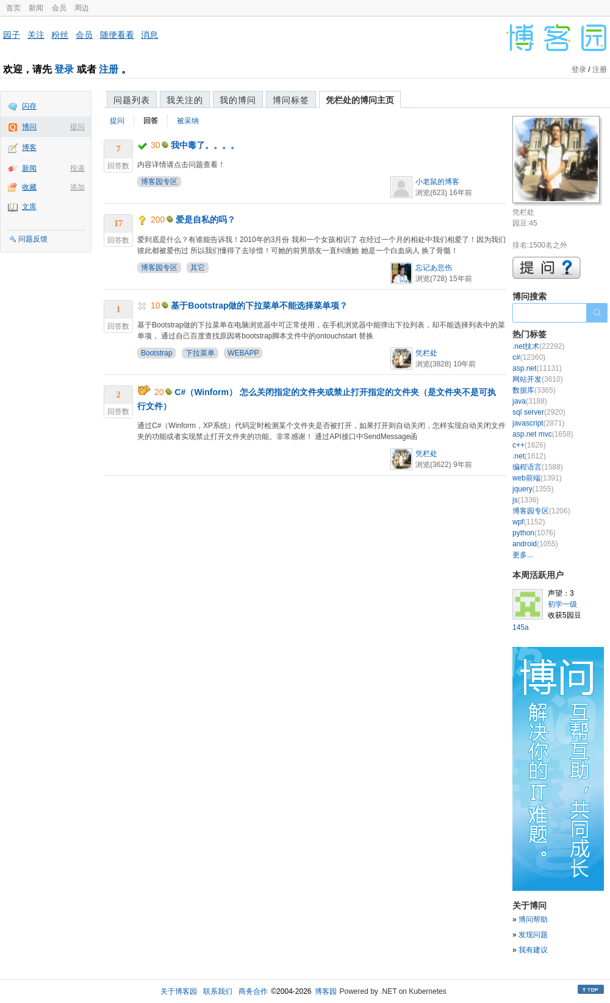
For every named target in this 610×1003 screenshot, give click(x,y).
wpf (528, 522)
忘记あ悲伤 (433, 267)
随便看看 (117, 35)
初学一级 (562, 604)
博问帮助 (533, 919)
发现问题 (533, 934)
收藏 (29, 187)
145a (520, 627)
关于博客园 (178, 991)
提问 (77, 127)
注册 (108, 69)
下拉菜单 (200, 353)
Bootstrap (156, 353)
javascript (538, 423)
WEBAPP (243, 353)
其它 (197, 267)
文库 (29, 206)
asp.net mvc (542, 434)
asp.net (537, 368)
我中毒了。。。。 (205, 145)
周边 (81, 8)
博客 (29, 147)
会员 (59, 8)
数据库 (534, 390)
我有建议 (533, 950)
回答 (150, 120)
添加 (77, 187)
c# (528, 357)
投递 (77, 168)
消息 (149, 35)
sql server (538, 412)
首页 (13, 8)
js (525, 500)
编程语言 (537, 467)
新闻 (36, 8)
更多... (522, 555)
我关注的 (185, 100)
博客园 (326, 991)
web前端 (537, 478)
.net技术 (538, 346)
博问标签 (291, 100)
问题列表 (131, 100)
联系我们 (217, 991)
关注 (36, 35)
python (534, 533)
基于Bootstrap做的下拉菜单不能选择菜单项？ (259, 305)
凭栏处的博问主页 (360, 100)
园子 (11, 35)
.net (529, 456)
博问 (29, 127)
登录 (64, 69)
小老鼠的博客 (437, 181)
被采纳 (188, 120)
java (529, 401)
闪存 (29, 106)
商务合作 (253, 991)
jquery (532, 489)
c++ (529, 445)
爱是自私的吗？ (205, 219)
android (535, 544)
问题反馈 (33, 239)
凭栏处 (426, 353)
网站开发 (537, 379)
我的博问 (238, 100)
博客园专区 (159, 181)
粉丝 (59, 35)
